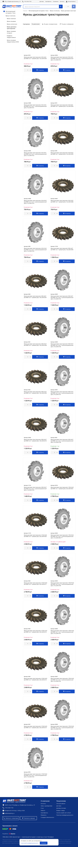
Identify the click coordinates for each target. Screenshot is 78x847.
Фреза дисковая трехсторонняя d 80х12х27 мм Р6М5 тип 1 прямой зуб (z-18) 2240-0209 (35, 393)
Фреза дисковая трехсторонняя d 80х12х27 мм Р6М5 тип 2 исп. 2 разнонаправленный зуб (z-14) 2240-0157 (62, 394)
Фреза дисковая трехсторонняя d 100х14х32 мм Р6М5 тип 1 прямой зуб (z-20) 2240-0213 (35, 679)
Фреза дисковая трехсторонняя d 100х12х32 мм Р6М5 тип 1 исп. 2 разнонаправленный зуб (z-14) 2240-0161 (62, 633)
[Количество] (27, 70)
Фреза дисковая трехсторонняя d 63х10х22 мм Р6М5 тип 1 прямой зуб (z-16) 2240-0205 (62, 154)
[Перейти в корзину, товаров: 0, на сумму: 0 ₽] (70, 7)
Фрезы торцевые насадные (11, 32)
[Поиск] (60, 6)
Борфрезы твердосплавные (11, 37)
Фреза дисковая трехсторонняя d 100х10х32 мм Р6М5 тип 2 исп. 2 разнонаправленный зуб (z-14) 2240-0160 (62, 585)
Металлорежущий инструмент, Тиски (9, 12)
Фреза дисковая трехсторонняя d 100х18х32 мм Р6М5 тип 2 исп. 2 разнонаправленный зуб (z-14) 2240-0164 (35, 776)
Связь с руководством (46, 806)
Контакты (62, 1)
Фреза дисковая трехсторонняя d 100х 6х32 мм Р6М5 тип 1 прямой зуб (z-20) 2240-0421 (62, 488)
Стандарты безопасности (47, 817)
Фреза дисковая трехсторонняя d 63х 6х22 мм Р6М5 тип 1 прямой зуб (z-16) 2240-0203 (35, 58)
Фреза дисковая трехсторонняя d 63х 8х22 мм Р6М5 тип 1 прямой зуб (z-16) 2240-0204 (62, 106)
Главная (25, 11)
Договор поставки (61, 808)
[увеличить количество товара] (30, 70)
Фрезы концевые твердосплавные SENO (13, 41)
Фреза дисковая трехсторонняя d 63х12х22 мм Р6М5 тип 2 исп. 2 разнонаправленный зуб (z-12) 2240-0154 (35, 250)
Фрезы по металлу (10, 16)
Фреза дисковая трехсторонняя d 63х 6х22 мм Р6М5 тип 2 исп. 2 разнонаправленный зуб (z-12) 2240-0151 (62, 59)
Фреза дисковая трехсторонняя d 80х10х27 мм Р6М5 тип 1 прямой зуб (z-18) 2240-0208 (35, 345)
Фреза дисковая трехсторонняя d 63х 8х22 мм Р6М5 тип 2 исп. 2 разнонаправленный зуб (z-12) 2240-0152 (35, 155)
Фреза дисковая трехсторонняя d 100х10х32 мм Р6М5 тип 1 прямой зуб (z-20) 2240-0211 (35, 584)
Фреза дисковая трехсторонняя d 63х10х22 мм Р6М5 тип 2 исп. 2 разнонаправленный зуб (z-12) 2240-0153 (35, 202)
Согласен (43, 843)
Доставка (42, 1)
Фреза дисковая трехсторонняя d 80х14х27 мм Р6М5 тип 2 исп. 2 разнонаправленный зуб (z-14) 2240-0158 (62, 441)
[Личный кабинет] (71, 1)
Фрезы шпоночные (12, 24)
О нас (42, 808)
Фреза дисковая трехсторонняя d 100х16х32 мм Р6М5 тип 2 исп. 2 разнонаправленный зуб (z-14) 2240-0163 (62, 728)
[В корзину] (40, 70)
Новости (43, 810)
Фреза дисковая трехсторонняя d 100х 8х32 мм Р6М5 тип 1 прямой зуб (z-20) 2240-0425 (35, 536)
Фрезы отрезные (11, 19)
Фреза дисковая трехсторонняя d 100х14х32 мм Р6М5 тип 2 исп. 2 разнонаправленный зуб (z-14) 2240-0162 (62, 680)
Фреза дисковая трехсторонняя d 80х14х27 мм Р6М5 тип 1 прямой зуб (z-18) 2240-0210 (35, 440)
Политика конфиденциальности (64, 815)
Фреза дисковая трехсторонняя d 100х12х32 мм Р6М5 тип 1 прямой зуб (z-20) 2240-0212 (35, 632)
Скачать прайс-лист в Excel (63, 812)
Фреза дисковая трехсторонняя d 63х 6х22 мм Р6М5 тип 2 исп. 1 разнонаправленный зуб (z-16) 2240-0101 (35, 107)
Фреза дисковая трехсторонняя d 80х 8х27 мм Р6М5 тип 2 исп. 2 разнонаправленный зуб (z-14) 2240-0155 (62, 298)
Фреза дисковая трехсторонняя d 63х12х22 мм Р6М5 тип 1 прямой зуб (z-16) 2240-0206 (62, 201)
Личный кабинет (60, 803)
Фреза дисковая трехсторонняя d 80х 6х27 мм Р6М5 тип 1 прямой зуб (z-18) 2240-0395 (62, 249)
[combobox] (43, 7)
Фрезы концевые (11, 22)
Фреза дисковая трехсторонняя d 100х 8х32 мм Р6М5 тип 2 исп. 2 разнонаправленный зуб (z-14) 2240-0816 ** (62, 537)
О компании (55, 1)
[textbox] (41, 7)
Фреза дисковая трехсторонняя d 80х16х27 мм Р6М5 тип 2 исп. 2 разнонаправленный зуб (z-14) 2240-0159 (35, 489)
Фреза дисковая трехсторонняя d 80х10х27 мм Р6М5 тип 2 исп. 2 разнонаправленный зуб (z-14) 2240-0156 (62, 346)
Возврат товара (60, 810)
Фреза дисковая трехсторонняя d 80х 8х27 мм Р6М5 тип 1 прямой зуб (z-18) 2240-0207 (35, 297)
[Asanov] (12, 833)
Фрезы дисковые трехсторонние (11, 28)
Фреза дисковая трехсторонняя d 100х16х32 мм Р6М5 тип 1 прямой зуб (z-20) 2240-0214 (35, 727)
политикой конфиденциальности (29, 843)
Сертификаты (48, 1)
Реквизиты (43, 815)
